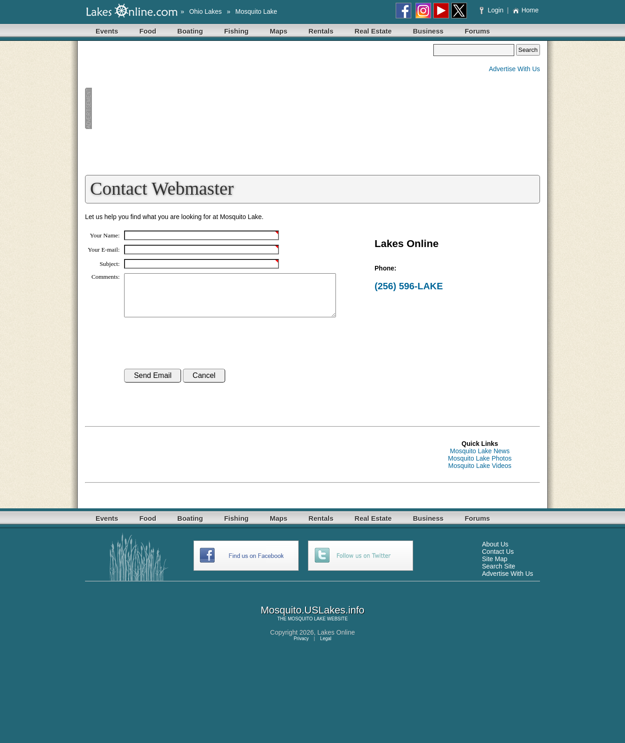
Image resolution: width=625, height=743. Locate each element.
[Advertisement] (259, 108)
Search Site (498, 574)
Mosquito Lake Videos (479, 474)
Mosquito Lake (256, 11)
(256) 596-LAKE (409, 286)
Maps (278, 31)
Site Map (494, 567)
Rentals (320, 31)
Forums (477, 31)
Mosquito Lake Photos (480, 466)
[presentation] (194, 352)
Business (428, 31)
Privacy (301, 646)
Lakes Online (336, 640)
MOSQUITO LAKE (307, 627)
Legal (325, 646)
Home (525, 10)
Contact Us (498, 559)
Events (107, 31)
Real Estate (373, 31)
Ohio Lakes (205, 11)
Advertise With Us (514, 69)
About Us (495, 552)
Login (492, 10)
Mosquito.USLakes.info (312, 618)
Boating (190, 31)
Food (147, 31)
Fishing (236, 31)
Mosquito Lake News (480, 459)
